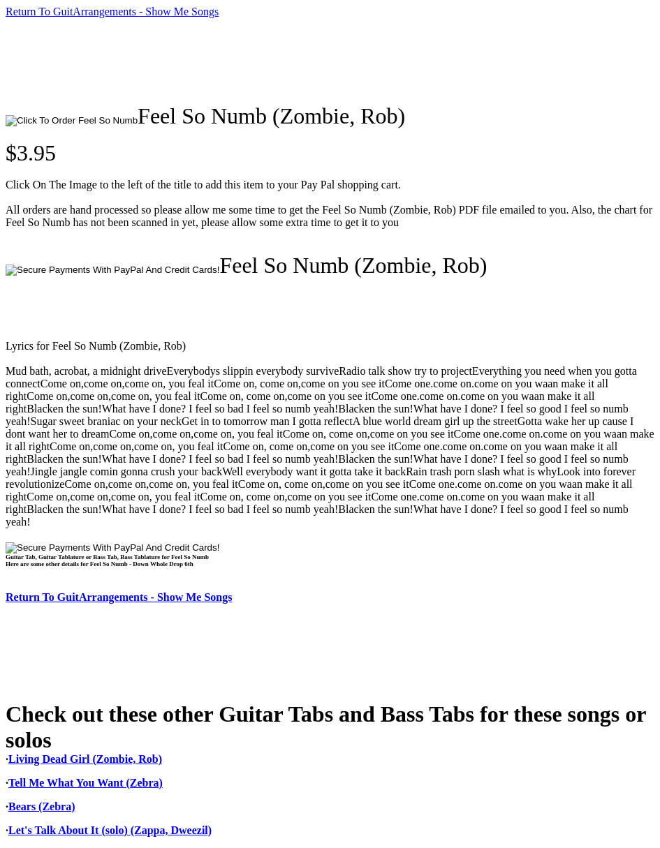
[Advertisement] (260, 60)
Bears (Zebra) (41, 806)
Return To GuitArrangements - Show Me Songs (112, 11)
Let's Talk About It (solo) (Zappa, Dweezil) (110, 830)
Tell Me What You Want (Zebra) (85, 783)
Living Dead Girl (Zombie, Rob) (85, 759)
